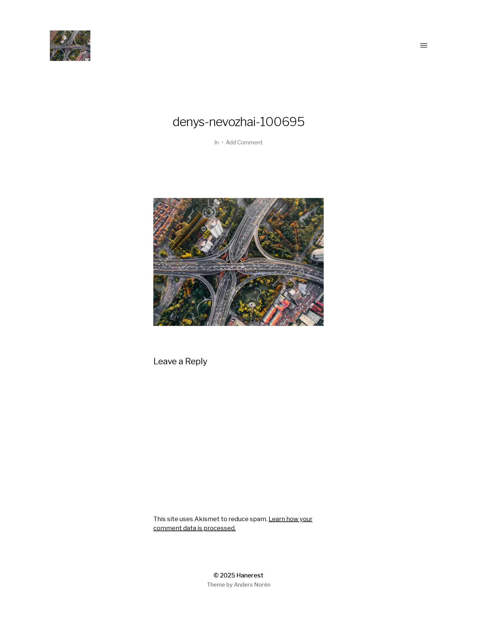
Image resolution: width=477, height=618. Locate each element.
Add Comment (244, 142)
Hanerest (249, 575)
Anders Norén (252, 584)
